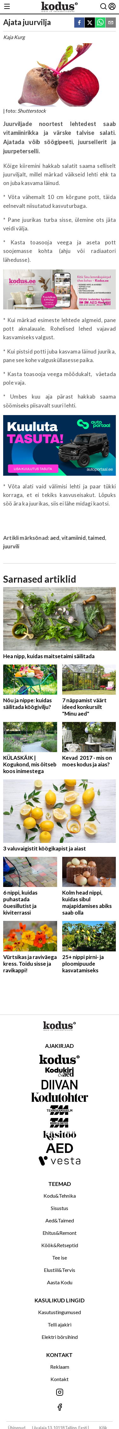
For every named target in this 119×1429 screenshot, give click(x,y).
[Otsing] (103, 7)
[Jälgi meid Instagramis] (59, 1392)
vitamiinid (74, 537)
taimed (96, 537)
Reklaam (59, 1367)
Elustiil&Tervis (59, 1270)
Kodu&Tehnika (59, 1196)
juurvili (11, 546)
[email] (111, 23)
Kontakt (59, 1379)
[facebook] (79, 23)
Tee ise (59, 1257)
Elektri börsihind (60, 1337)
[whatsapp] (100, 23)
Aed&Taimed (59, 1220)
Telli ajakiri (59, 1324)
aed (54, 537)
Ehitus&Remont (59, 1233)
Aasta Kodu (59, 1282)
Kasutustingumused (59, 1312)
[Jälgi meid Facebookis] (59, 1407)
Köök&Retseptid (59, 1245)
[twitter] (90, 23)
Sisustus (59, 1208)
